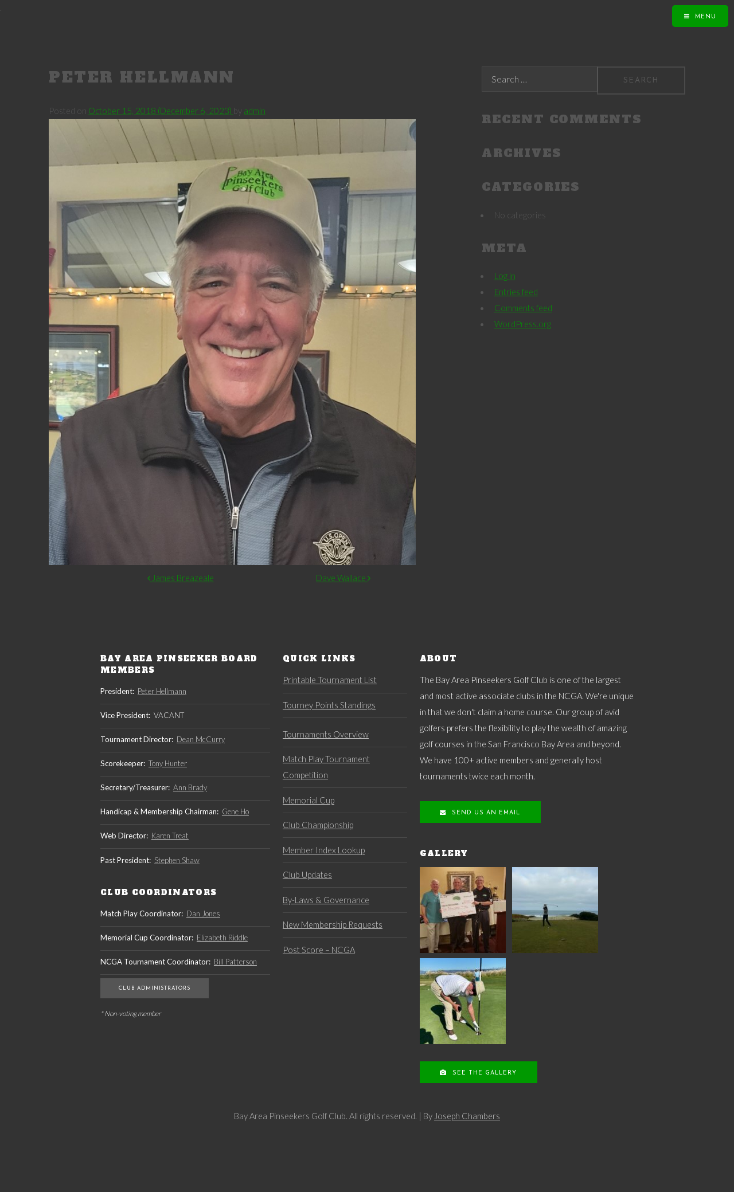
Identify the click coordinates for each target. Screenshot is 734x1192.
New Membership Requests (332, 925)
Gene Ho (235, 811)
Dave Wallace (343, 578)
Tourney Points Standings (329, 705)
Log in (505, 276)
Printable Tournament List (330, 680)
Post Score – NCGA (319, 950)
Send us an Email (485, 813)
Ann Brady (190, 787)
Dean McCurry (201, 739)
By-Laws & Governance (326, 900)
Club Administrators (154, 988)
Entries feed (516, 292)
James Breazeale (180, 578)
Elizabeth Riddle (222, 937)
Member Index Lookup (324, 850)
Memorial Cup (308, 800)
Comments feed (523, 308)
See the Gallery (483, 1073)
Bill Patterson (235, 961)
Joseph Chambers (467, 1116)
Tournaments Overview (326, 734)
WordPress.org (522, 324)
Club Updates (307, 875)
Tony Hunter (168, 763)
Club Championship (318, 825)
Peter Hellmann (162, 691)
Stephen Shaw (177, 860)
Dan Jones (203, 913)
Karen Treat (170, 835)
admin (255, 111)
